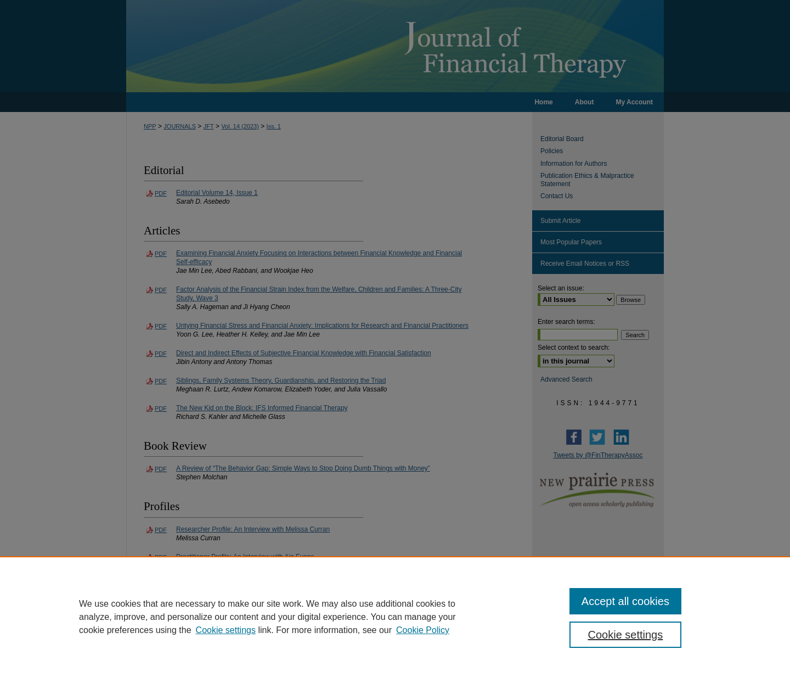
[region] (395, 616)
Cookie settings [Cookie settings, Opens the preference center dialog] (625, 635)
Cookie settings (226, 630)
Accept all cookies (625, 601)
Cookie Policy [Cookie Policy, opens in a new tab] (422, 630)
